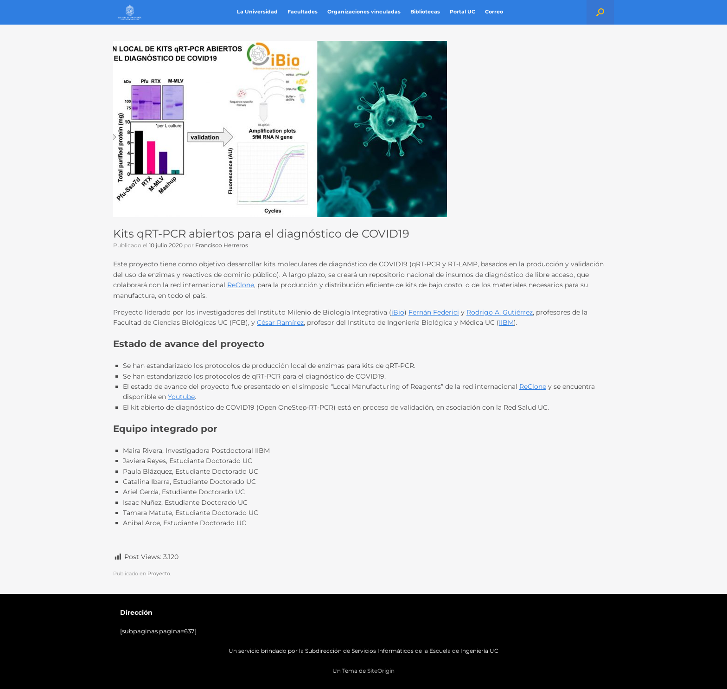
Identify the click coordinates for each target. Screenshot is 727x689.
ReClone (240, 285)
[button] (600, 12)
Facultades (302, 12)
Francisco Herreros (221, 245)
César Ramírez (280, 322)
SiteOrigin (381, 671)
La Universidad (257, 12)
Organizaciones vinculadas (364, 12)
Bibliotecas (425, 12)
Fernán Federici (433, 312)
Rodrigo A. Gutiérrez (499, 312)
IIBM (506, 322)
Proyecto (158, 573)
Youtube (181, 397)
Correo (494, 12)
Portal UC (462, 12)
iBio (397, 312)
